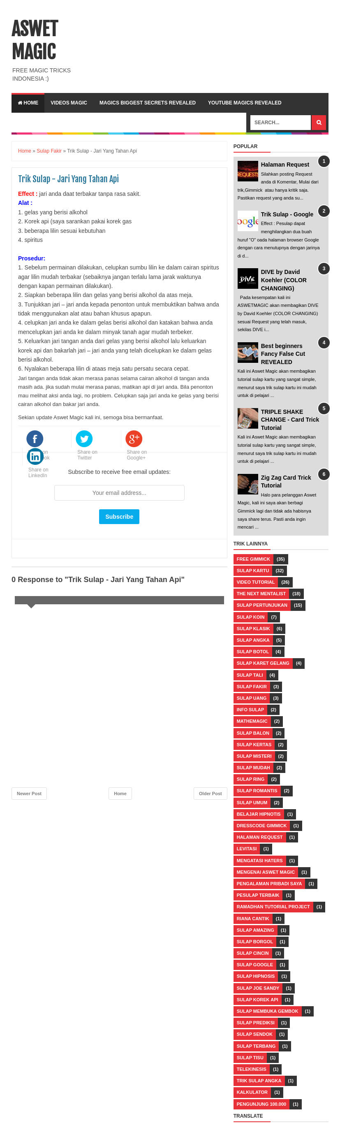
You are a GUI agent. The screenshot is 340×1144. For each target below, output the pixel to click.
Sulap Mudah (253, 767)
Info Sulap (250, 709)
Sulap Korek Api (257, 999)
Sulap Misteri (254, 756)
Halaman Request (285, 164)
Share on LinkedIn (38, 472)
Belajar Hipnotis (259, 814)
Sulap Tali (250, 675)
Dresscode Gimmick (262, 825)
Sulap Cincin (253, 953)
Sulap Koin (251, 617)
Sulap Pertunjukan (262, 605)
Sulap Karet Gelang (263, 663)
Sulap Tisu (250, 1057)
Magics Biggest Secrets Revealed (147, 103)
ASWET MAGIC (35, 41)
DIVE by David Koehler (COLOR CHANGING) (284, 280)
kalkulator (252, 1092)
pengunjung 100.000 (261, 1104)
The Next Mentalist (261, 593)
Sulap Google (255, 964)
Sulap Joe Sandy (258, 988)
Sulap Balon (253, 733)
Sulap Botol (253, 651)
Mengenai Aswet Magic (266, 872)
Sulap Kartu (253, 570)
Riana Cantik (253, 918)
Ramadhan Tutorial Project (273, 906)
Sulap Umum (252, 802)
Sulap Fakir (252, 686)
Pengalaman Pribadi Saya (269, 883)
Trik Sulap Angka (259, 1080)
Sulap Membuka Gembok (267, 1011)
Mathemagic (252, 721)
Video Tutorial (256, 582)
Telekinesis (251, 1069)
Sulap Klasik (253, 628)
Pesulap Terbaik (258, 895)
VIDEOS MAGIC (69, 103)
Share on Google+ (137, 455)
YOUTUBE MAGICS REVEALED (245, 103)
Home (28, 103)
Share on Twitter (87, 455)
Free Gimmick (253, 559)
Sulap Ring (251, 779)
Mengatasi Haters (260, 860)
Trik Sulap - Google (287, 214)
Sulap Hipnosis (256, 976)
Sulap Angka (253, 640)
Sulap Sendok (255, 1034)
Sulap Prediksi (256, 1022)
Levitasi (247, 848)
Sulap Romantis (257, 790)
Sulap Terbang (256, 1046)
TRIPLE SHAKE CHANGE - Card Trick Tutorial (290, 419)
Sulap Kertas (254, 744)
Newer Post (29, 793)
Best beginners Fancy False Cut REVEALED (283, 354)
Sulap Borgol (255, 941)
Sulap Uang (252, 698)
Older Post (210, 793)
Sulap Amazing (255, 930)
